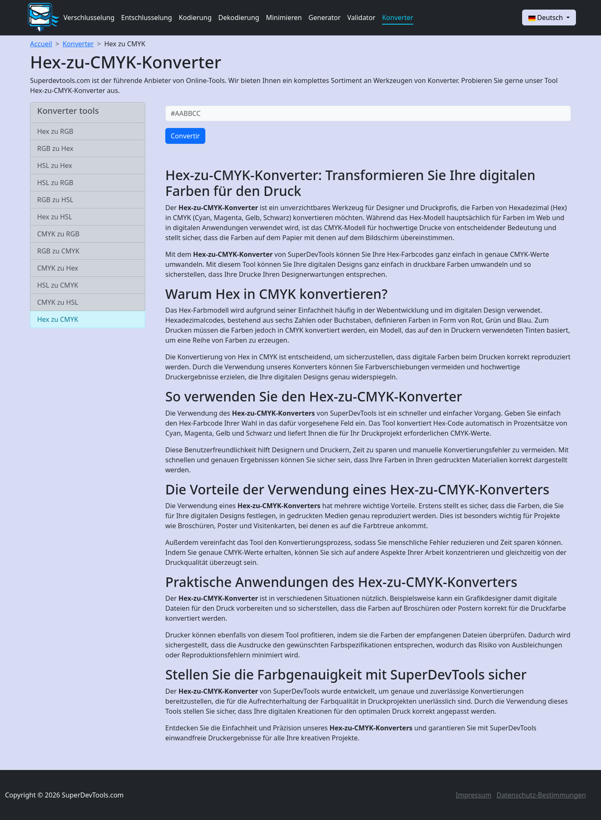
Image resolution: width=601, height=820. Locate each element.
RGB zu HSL (55, 199)
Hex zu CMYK (124, 43)
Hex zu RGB (55, 131)
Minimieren (284, 17)
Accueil (41, 43)
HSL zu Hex (54, 165)
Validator (361, 17)
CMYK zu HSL (57, 302)
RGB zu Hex (55, 148)
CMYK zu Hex (57, 268)
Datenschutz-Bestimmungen (541, 795)
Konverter (397, 17)
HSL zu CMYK (57, 285)
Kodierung (195, 17)
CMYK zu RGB (58, 233)
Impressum (474, 795)
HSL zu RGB (55, 182)
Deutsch (546, 17)
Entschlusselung (146, 17)
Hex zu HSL (54, 216)
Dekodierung (238, 17)
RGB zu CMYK (58, 251)
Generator (324, 17)
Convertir (185, 135)
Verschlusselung (88, 17)
